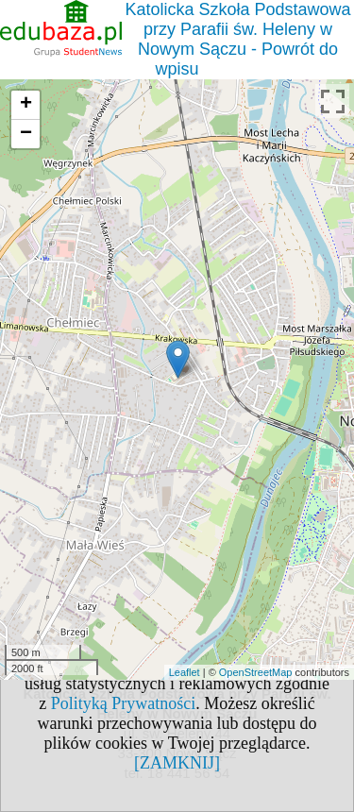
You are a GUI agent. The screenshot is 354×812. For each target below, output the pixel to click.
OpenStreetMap (256, 672)
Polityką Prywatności (123, 703)
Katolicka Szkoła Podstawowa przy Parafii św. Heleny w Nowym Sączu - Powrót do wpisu (237, 39)
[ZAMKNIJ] (177, 762)
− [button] (26, 134)
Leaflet (184, 672)
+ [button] (26, 105)
